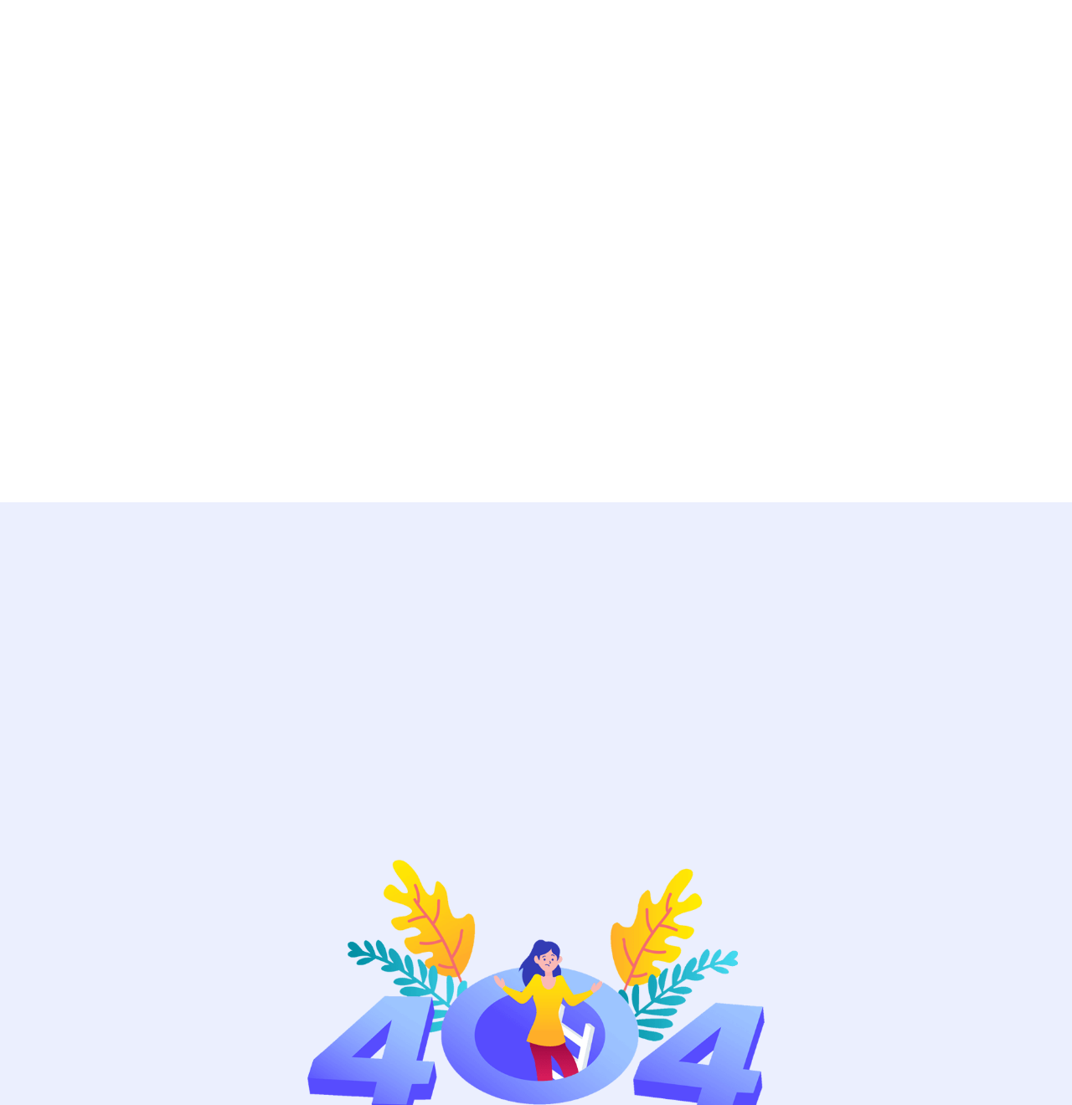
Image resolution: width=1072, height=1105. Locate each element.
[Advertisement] (502, 251)
